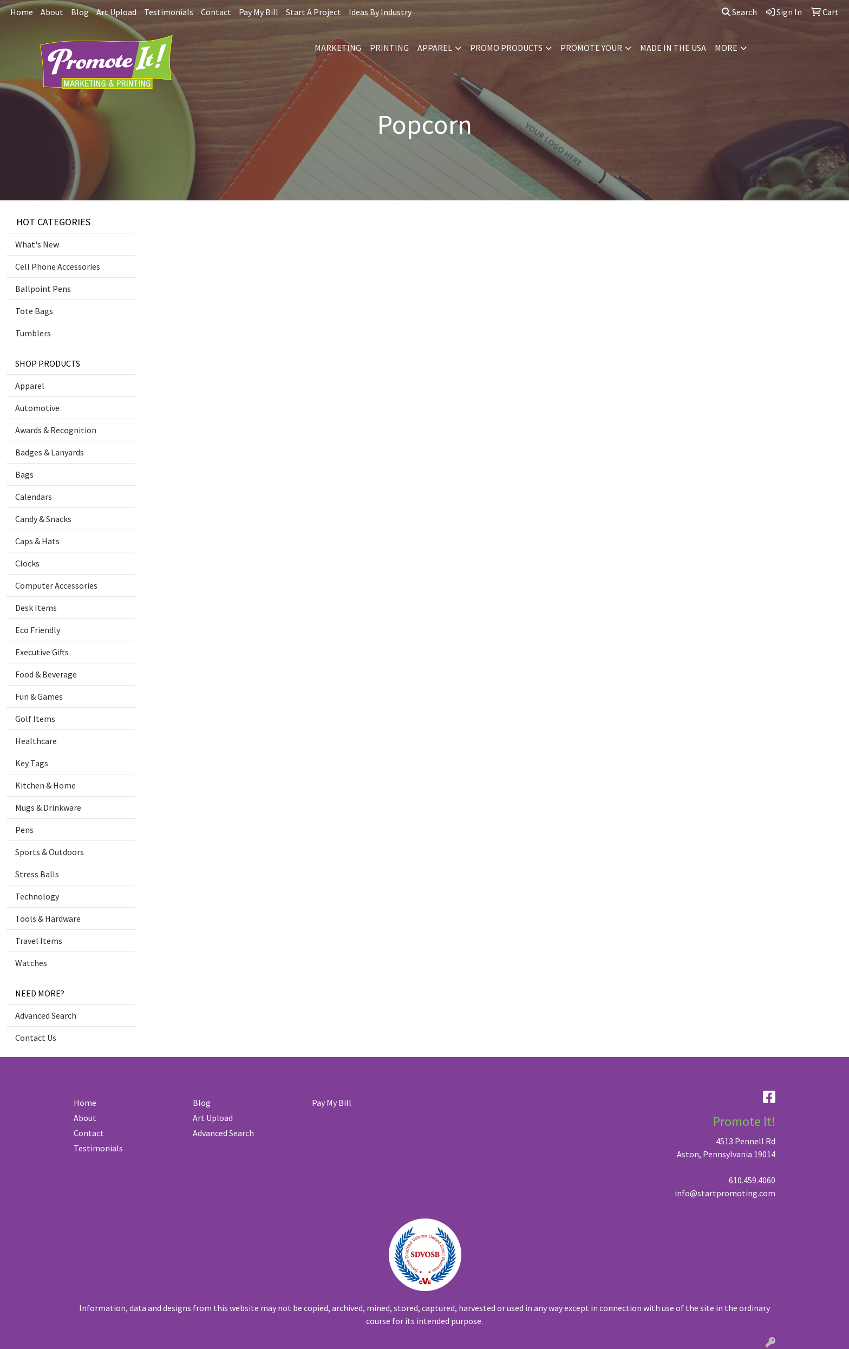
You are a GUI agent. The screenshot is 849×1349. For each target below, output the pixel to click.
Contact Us (35, 1037)
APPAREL (434, 47)
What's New (37, 244)
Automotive (37, 407)
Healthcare (36, 740)
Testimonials (168, 11)
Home (21, 11)
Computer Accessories (56, 585)
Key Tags (31, 763)
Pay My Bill (258, 11)
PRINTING (389, 47)
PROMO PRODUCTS (506, 47)
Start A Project (313, 11)
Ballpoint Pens (43, 288)
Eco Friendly (37, 629)
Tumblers (33, 333)
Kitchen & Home (45, 785)
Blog (80, 11)
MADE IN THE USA (673, 47)
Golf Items (35, 718)
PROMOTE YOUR (591, 47)
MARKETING (338, 47)
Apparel (29, 385)
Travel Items (38, 940)
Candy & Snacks (43, 518)
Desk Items (36, 607)
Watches (31, 962)
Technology (37, 896)
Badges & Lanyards (49, 452)
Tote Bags (34, 310)
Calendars (33, 496)
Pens (24, 829)
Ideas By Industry (380, 11)
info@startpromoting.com (725, 1193)
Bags (24, 474)
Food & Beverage (46, 674)
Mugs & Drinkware (48, 807)
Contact (216, 11)
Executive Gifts (42, 652)
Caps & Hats (37, 541)
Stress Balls (37, 874)
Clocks (27, 563)
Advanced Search (45, 1015)
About (52, 11)
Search (739, 11)
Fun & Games (39, 696)
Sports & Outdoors (49, 851)
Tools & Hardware (48, 918)
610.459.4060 (752, 1180)
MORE (726, 47)
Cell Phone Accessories (57, 266)
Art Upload (116, 11)
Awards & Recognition (55, 430)
